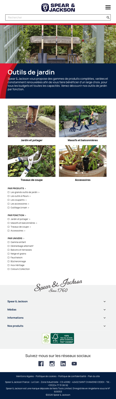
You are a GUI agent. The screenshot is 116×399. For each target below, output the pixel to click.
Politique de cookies (46, 376)
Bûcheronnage (18, 261)
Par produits (16, 188)
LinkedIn (63, 363)
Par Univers (15, 238)
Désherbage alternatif (22, 245)
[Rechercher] (58, 17)
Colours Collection (20, 268)
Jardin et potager (19, 219)
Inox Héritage (17, 265)
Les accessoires (19, 203)
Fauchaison (16, 257)
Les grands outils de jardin (24, 192)
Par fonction (16, 215)
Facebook (41, 363)
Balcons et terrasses (21, 249)
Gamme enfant (18, 242)
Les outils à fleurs (20, 195)
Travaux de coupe (20, 226)
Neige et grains (18, 253)
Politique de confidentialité (72, 376)
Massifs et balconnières (23, 222)
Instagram (52, 363)
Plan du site (94, 376)
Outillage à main (19, 207)
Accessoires (17, 230)
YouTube (74, 363)
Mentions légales (25, 376)
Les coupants (18, 199)
